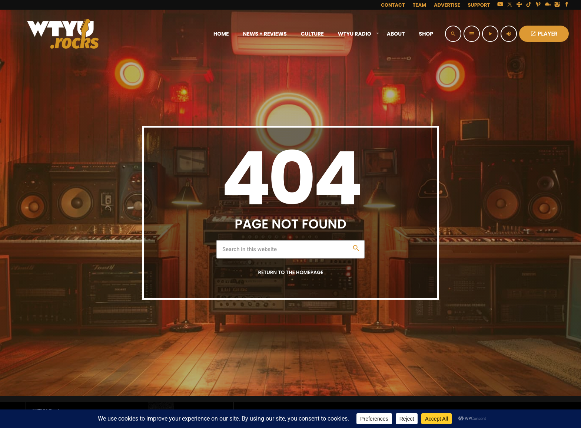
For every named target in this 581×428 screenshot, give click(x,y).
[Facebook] (567, 4)
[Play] (490, 34)
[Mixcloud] (548, 4)
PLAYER (544, 34)
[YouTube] (500, 4)
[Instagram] (557, 4)
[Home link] (63, 34)
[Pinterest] (538, 4)
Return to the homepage (290, 272)
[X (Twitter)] (510, 4)
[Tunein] (519, 4)
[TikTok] (529, 4)
